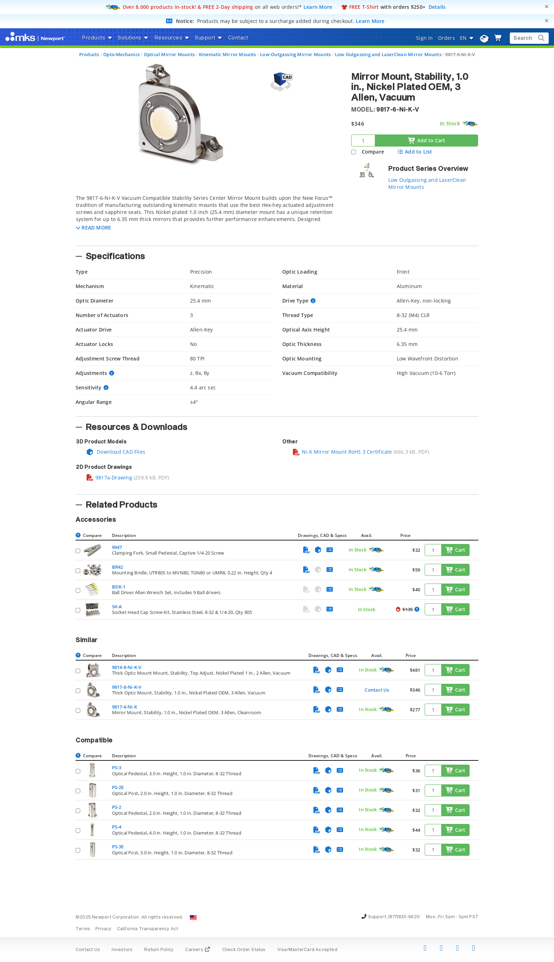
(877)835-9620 (404, 917)
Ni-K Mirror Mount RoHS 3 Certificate (342, 451)
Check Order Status (244, 950)
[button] (93, 227)
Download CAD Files (115, 451)
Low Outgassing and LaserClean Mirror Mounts (388, 54)
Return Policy (158, 950)
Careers (197, 950)
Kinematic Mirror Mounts (227, 54)
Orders (446, 38)
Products (89, 54)
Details (437, 7)
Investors (122, 950)
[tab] (208, 218)
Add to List (414, 151)
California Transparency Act (147, 929)
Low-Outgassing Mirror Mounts (295, 54)
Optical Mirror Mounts (169, 54)
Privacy (103, 929)
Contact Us (377, 690)
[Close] (546, 6)
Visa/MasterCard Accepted (307, 950)
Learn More (317, 7)
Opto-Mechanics (121, 54)
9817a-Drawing (109, 477)
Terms (83, 929)
